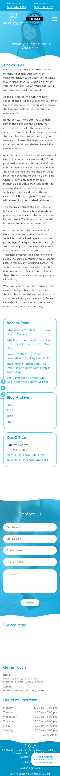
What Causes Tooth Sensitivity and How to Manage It (29, 332)
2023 (10, 422)
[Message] (30, 581)
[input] (30, 527)
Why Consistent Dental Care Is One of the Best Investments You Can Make (29, 344)
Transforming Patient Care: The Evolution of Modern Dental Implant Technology (29, 368)
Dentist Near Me (30, 762)
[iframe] (30, 647)
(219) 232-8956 (16, 6)
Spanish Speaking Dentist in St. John (30, 773)
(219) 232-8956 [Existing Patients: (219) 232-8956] (27, 459)
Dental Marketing (30, 756)
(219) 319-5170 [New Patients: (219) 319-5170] (25, 454)
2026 (10, 404)
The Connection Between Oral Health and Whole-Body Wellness (27, 380)
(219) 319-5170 (43, 6)
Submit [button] (30, 602)
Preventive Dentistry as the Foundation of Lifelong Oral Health (28, 356)
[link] (14, 24)
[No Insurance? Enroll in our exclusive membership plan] (45, 759)
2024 (10, 416)
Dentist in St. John (30, 768)
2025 (10, 410)
